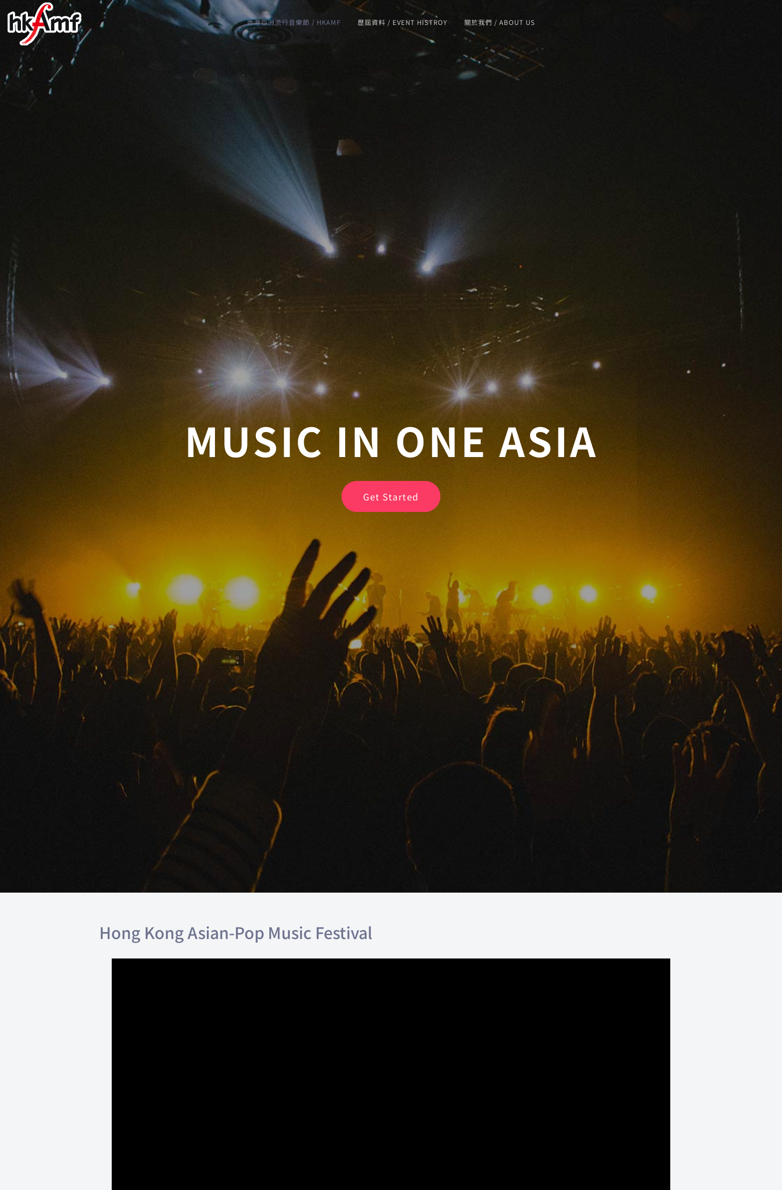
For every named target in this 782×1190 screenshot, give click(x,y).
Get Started (391, 496)
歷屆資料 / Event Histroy (402, 22)
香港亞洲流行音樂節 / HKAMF (294, 22)
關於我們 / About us (499, 22)
